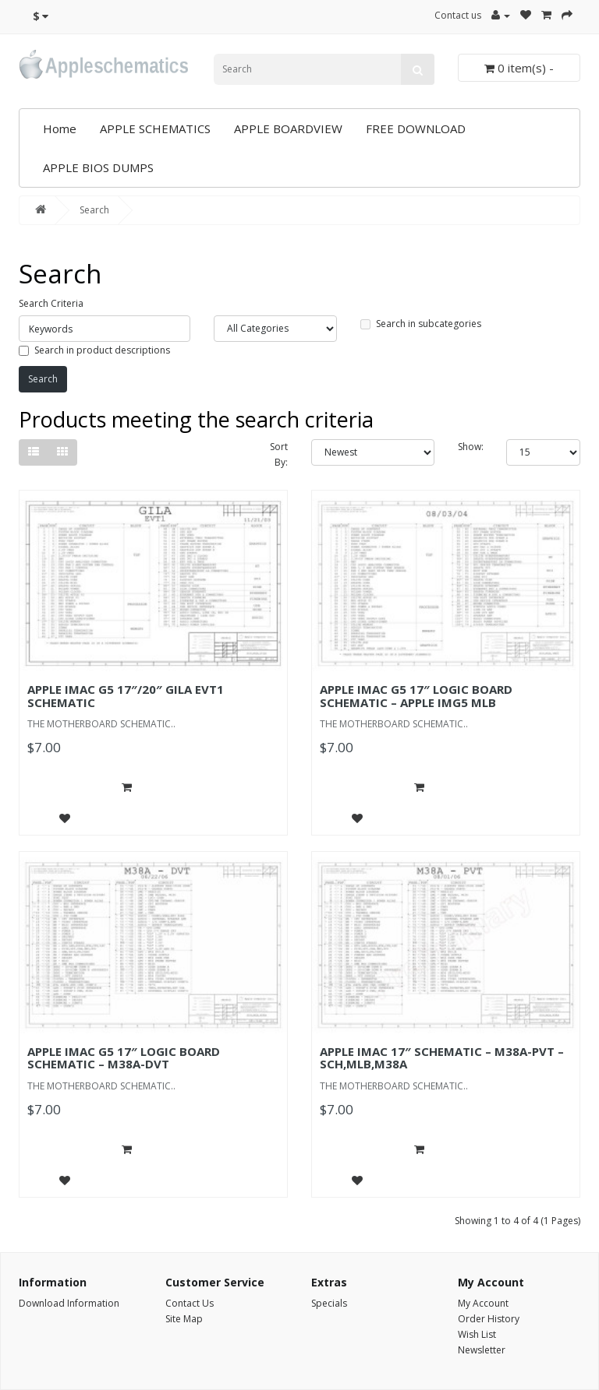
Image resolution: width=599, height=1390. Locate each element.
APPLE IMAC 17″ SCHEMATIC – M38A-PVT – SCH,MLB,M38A (442, 1057)
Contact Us (189, 1303)
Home (59, 128)
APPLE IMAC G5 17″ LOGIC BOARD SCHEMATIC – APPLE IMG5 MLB (416, 695)
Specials (329, 1303)
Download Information (69, 1303)
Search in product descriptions (94, 350)
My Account (483, 1303)
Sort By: (279, 454)
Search (94, 209)
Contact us (457, 15)
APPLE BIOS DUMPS (98, 167)
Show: (471, 446)
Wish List (477, 1334)
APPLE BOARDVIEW (288, 128)
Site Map (184, 1318)
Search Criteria (51, 303)
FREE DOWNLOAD (416, 128)
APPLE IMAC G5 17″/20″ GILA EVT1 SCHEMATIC (125, 695)
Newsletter (481, 1350)
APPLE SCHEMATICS (155, 128)
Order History (488, 1318)
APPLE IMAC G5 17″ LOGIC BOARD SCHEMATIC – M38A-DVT (123, 1057)
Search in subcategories (420, 323)
